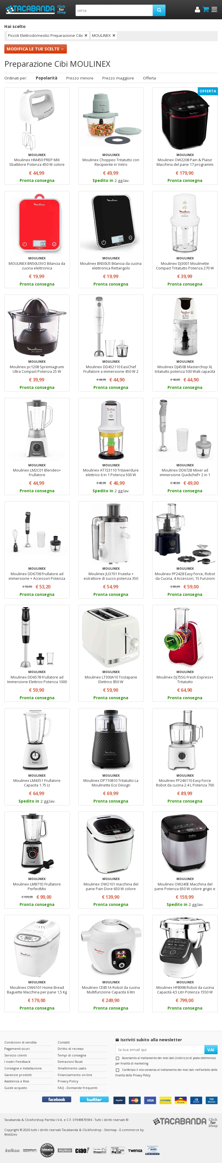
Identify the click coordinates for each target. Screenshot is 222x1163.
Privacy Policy (141, 1075)
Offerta (149, 78)
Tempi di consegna (72, 1055)
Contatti (64, 1042)
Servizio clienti (15, 1055)
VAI (211, 1049)
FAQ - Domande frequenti (77, 1088)
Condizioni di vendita (20, 1042)
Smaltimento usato (72, 1068)
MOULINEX (101, 35)
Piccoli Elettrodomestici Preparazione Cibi (45, 35)
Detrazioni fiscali (70, 1061)
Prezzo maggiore (118, 78)
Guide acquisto (15, 1088)
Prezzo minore (79, 78)
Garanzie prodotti (18, 1075)
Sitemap (110, 1130)
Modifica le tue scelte (33, 49)
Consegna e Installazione (23, 1068)
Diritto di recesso (71, 1048)
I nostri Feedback (17, 1061)
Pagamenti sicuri (17, 1048)
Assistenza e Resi (16, 1081)
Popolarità (46, 78)
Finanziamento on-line (75, 1075)
